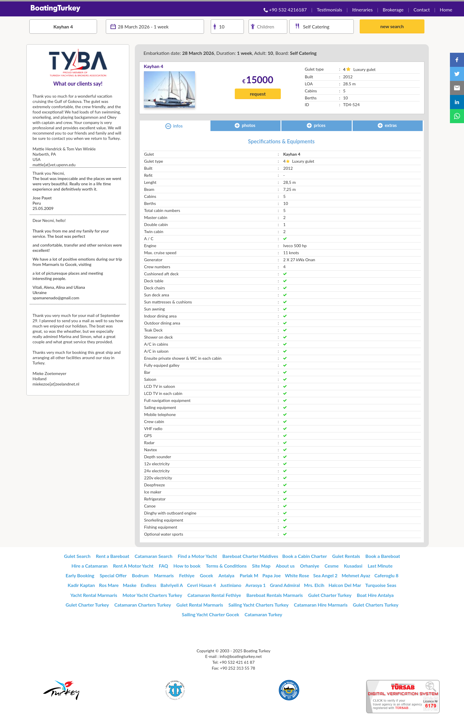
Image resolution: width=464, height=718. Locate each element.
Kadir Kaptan (81, 585)
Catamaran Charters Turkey (142, 604)
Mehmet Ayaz (355, 575)
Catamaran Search (153, 556)
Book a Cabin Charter (304, 556)
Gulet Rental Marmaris (199, 604)
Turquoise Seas (380, 585)
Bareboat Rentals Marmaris (274, 595)
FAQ (163, 565)
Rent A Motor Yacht (133, 565)
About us (285, 565)
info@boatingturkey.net (241, 656)
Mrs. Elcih (314, 585)
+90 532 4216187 (288, 9)
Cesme (331, 565)
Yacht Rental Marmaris (93, 595)
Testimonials (329, 9)
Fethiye (187, 575)
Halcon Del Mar (345, 585)
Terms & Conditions (226, 565)
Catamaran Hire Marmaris (321, 604)
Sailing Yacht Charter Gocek (210, 614)
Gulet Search (77, 556)
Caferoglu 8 (386, 575)
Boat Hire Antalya (375, 595)
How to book (187, 565)
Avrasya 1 (255, 585)
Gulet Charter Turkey (329, 595)
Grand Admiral (285, 585)
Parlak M (249, 575)
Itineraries (362, 9)
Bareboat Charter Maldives (250, 556)
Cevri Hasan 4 (201, 585)
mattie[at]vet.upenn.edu (54, 164)
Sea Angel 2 (325, 575)
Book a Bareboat (383, 556)
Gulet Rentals (346, 556)
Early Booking (80, 575)
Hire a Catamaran (90, 565)
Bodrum (140, 575)
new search (392, 26)
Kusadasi (353, 565)
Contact (422, 9)
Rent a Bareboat (112, 556)
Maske (130, 585)
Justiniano (230, 585)
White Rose (297, 575)
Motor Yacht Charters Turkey (152, 595)
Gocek (206, 575)
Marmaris (164, 575)
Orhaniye (309, 565)
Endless (149, 585)
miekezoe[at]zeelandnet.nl (56, 383)
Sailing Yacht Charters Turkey (258, 604)
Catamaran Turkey (263, 614)
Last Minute (380, 565)
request (258, 93)
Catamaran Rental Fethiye (214, 595)
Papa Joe (271, 575)
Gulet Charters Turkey (375, 604)
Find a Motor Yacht (197, 556)
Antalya (226, 575)
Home (446, 9)
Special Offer (113, 575)
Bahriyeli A (171, 585)
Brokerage (393, 9)
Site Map (261, 565)
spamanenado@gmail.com (56, 297)
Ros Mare (109, 585)
